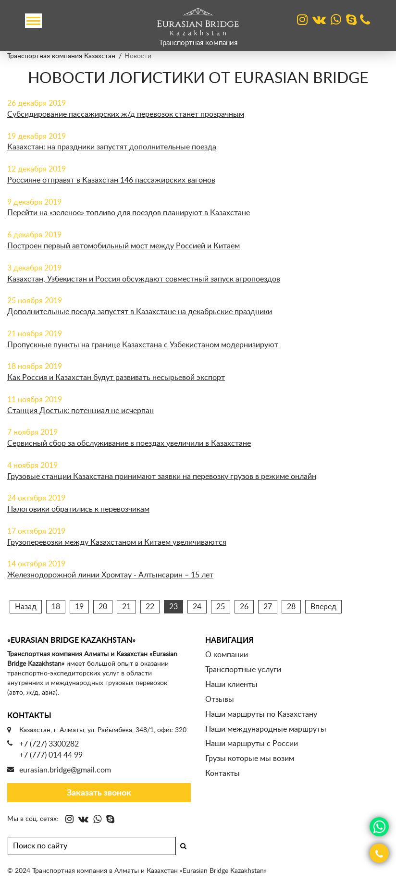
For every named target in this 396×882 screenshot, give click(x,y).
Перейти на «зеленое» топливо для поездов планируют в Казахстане (128, 213)
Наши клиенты (231, 684)
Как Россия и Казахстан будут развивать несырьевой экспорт (116, 377)
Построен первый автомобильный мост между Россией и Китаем (123, 246)
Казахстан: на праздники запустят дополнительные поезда (111, 147)
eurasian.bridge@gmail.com (65, 770)
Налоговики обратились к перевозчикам (78, 509)
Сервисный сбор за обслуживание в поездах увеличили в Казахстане (129, 443)
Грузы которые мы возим (249, 758)
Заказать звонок (99, 793)
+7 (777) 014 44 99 (51, 755)
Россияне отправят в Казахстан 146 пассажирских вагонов (111, 180)
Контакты (222, 773)
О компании (226, 655)
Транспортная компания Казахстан (61, 56)
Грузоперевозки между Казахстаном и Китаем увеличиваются (116, 542)
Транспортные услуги (243, 670)
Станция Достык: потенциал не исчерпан (80, 411)
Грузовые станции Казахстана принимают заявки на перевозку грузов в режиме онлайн (161, 476)
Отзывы (219, 699)
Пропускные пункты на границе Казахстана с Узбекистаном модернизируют (142, 345)
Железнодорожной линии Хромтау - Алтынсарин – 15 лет (110, 575)
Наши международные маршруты (265, 729)
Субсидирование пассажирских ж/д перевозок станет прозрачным (125, 114)
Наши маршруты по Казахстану (261, 714)
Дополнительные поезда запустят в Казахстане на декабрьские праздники (139, 312)
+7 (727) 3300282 (49, 744)
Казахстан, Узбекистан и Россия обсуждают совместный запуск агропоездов (143, 279)
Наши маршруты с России (251, 743)
